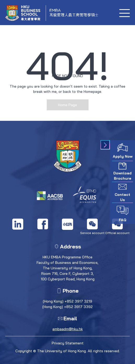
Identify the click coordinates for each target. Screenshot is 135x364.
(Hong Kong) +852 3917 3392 (67, 306)
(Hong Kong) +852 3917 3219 (67, 301)
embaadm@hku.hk (67, 329)
